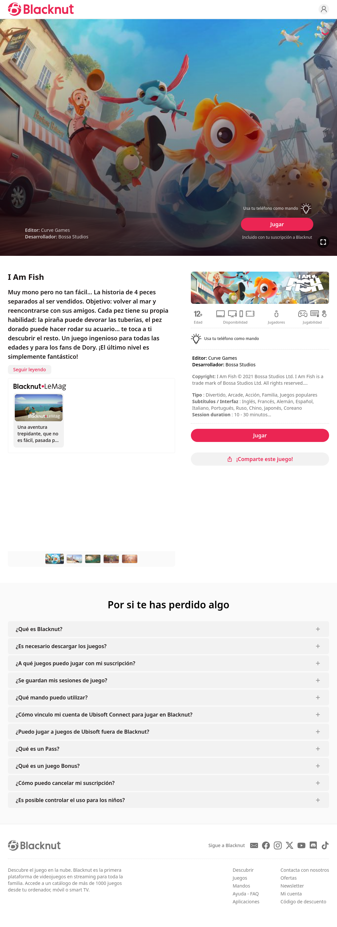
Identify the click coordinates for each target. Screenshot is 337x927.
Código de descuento (303, 901)
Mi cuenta (291, 893)
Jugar (277, 224)
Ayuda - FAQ (246, 893)
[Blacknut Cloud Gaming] (41, 9)
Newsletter (292, 886)
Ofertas (288, 878)
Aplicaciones (246, 901)
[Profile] (324, 9)
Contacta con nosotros (304, 870)
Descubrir (243, 870)
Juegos (240, 878)
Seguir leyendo (29, 369)
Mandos (241, 886)
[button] (277, 208)
